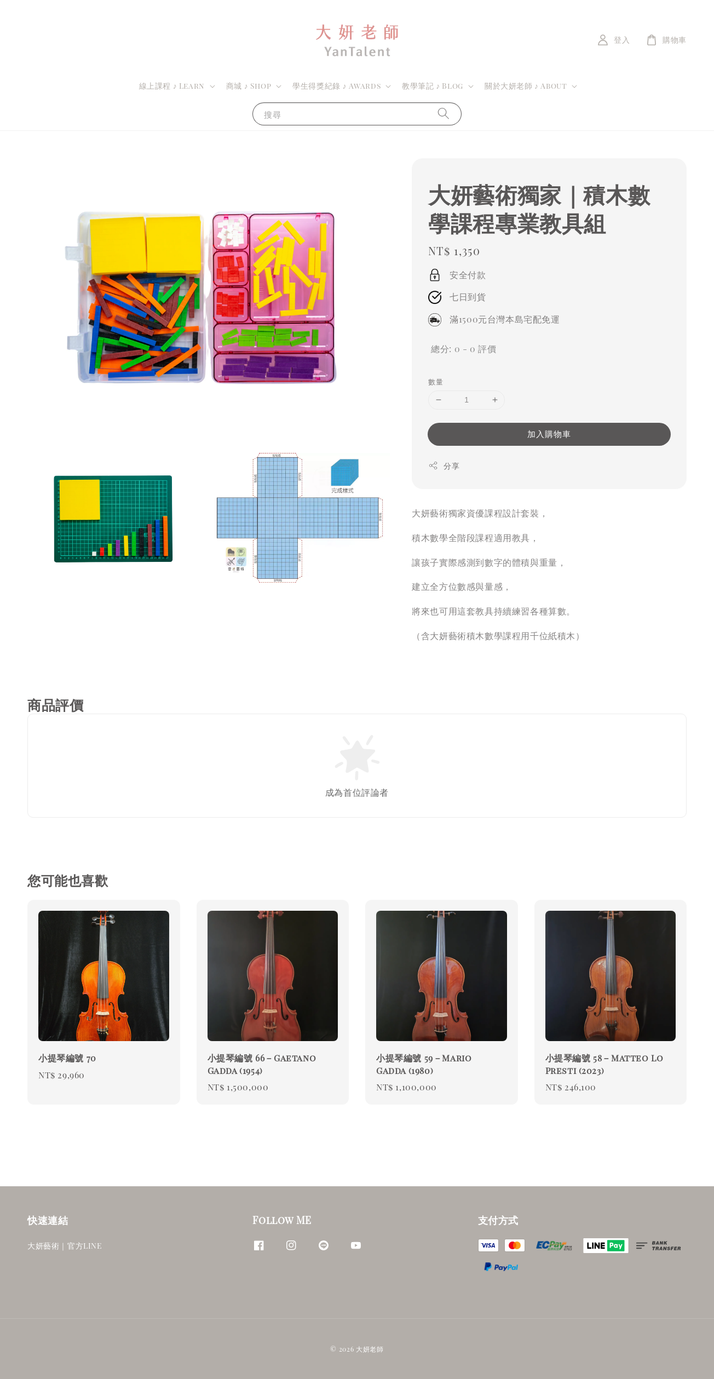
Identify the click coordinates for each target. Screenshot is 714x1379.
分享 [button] (443, 466)
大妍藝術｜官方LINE (64, 1246)
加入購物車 (549, 433)
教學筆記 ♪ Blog (432, 86)
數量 (435, 381)
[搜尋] (443, 113)
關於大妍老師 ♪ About (526, 86)
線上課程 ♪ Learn (172, 86)
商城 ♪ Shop (248, 86)
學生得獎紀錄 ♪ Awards (336, 86)
